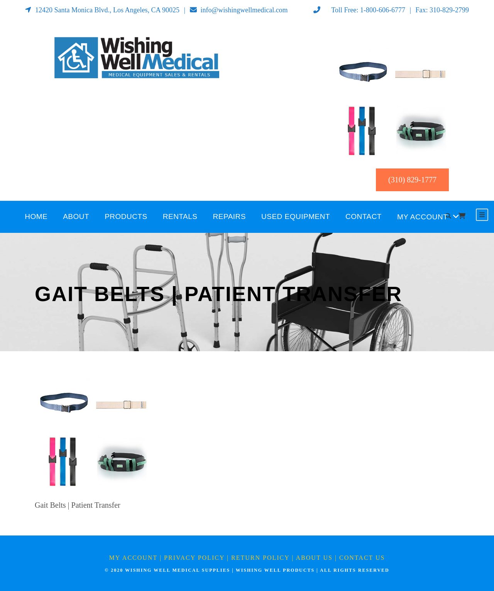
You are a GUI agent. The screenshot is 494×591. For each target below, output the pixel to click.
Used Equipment (295, 216)
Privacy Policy (194, 557)
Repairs (229, 216)
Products (126, 216)
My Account (422, 217)
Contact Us (362, 557)
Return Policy (260, 557)
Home (36, 216)
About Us (314, 557)
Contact (363, 216)
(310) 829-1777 (412, 179)
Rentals (180, 216)
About (76, 216)
